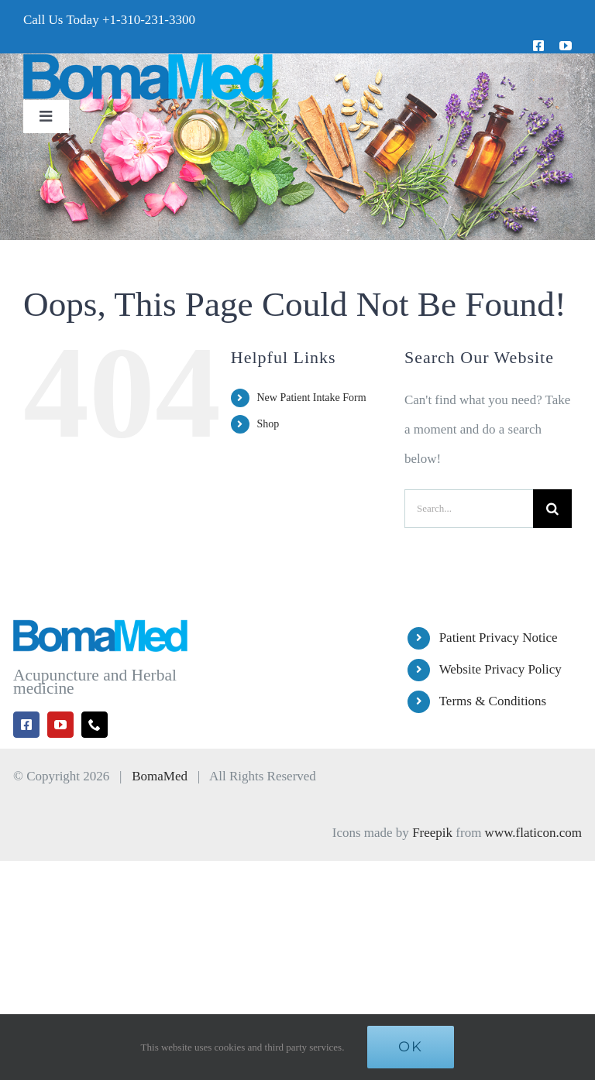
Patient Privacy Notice (498, 637)
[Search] (552, 508)
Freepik (432, 832)
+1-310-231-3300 (148, 19)
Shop (267, 424)
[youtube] (565, 45)
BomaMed (159, 776)
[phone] (94, 724)
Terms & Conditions (493, 701)
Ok (410, 1046)
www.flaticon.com (533, 832)
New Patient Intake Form (311, 397)
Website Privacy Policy (500, 669)
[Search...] (468, 508)
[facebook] (538, 45)
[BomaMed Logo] (148, 60)
